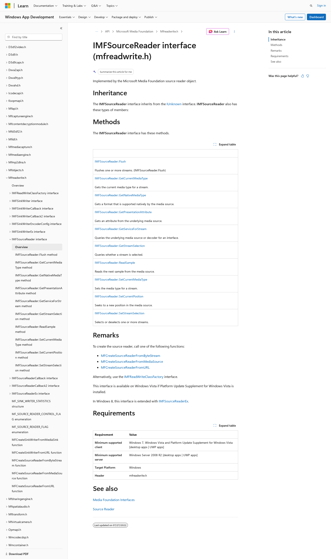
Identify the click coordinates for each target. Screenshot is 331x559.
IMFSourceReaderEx (173, 401)
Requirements (279, 56)
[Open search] (311, 5)
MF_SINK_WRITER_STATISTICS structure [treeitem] (31, 389)
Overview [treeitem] (18, 171)
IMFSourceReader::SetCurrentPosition (119, 296)
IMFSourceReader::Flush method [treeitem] (36, 240)
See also (276, 61)
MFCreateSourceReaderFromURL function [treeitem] (33, 474)
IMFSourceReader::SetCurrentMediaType (121, 279)
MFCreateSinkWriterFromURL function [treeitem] (37, 438)
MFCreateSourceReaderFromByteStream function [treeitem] (37, 448)
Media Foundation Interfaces (114, 499)
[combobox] (33, 37)
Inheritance (278, 39)
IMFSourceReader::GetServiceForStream (121, 229)
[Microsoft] (8, 5)
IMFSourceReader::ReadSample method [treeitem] (35, 314)
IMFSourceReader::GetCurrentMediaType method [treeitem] (38, 250)
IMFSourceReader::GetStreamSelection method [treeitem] (38, 301)
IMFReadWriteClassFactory (143, 376)
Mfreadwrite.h (169, 31)
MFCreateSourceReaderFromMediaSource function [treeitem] (37, 461)
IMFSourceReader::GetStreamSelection (120, 246)
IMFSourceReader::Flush (110, 161)
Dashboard (316, 17)
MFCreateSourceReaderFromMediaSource (132, 361)
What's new (295, 17)
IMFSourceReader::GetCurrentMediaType (121, 178)
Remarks (276, 50)
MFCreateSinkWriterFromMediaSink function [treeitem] (35, 427)
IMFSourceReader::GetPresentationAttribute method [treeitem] (38, 276)
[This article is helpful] (302, 75)
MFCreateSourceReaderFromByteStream (130, 355)
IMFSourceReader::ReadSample (115, 263)
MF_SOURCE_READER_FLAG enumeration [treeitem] (30, 414)
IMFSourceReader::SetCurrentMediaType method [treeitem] (38, 327)
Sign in (321, 5)
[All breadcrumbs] (96, 31)
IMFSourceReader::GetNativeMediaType (120, 195)
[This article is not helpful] (307, 75)
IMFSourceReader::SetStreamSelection (119, 313)
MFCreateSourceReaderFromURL (125, 367)
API (107, 31)
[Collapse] (61, 28)
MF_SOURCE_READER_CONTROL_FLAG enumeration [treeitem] (36, 402)
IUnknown (174, 104)
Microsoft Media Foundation (134, 31)
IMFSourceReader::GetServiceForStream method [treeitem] (38, 289)
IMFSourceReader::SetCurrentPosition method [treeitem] (38, 340)
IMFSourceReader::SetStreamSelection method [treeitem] (38, 353)
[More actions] (234, 31)
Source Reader (103, 509)
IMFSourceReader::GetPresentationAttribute (123, 212)
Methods (276, 45)
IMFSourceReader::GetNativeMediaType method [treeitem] (38, 263)
